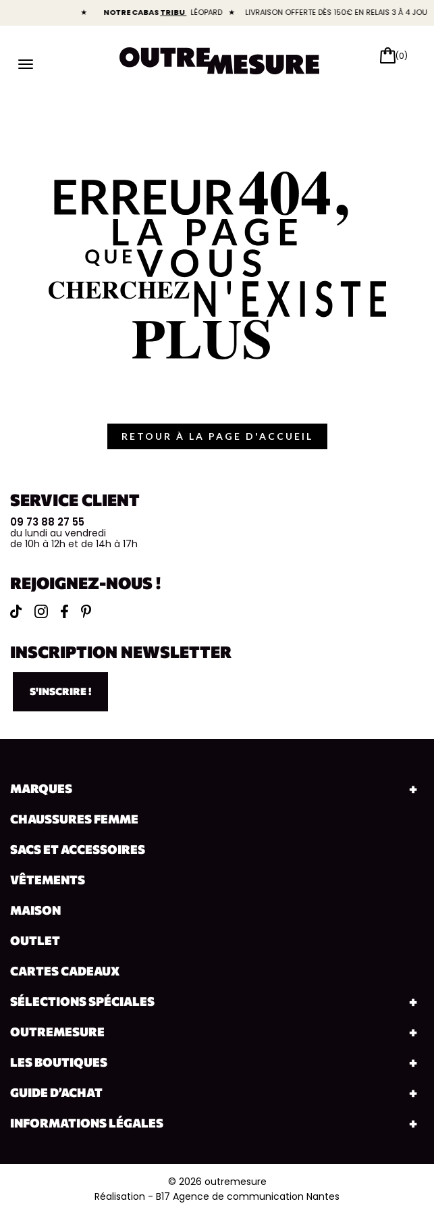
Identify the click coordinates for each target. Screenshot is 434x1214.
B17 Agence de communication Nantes (248, 1196)
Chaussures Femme (74, 818)
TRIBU (184, 12)
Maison (35, 910)
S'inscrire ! (60, 691)
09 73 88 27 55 (47, 522)
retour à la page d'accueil (217, 436)
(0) (402, 55)
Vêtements (47, 879)
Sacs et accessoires (77, 849)
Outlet (35, 940)
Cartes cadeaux (64, 970)
